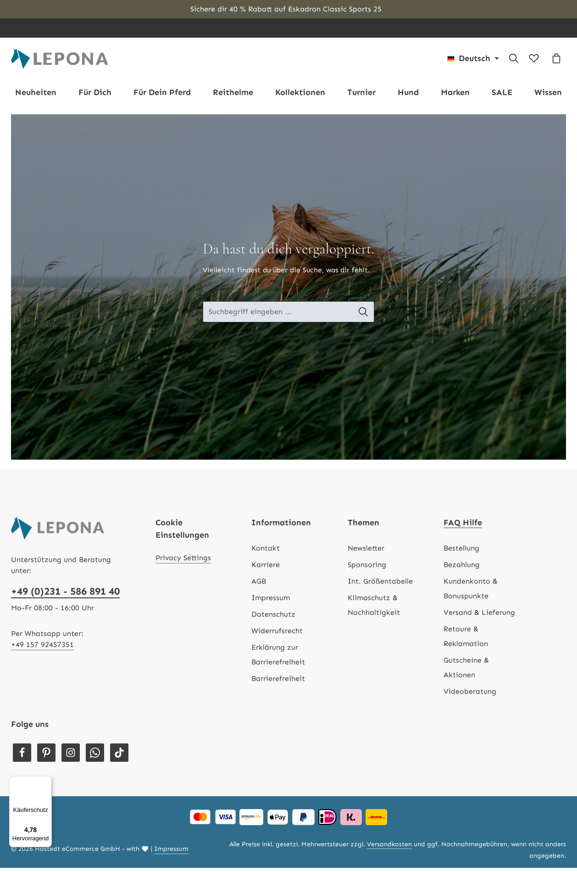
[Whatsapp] (95, 757)
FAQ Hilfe (463, 527)
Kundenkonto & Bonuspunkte (471, 592)
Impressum (270, 601)
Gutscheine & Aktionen (466, 671)
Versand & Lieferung (479, 616)
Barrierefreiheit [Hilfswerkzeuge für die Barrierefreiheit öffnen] (278, 682)
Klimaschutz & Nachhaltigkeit (374, 609)
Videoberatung (470, 695)
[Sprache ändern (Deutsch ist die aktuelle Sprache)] (473, 60)
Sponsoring (367, 568)
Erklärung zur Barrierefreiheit (278, 658)
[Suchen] (514, 60)
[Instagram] (70, 757)
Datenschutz (273, 618)
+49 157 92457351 (42, 648)
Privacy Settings (183, 561)
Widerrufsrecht (277, 634)
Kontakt (265, 552)
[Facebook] (22, 757)
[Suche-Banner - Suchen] (364, 316)
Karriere (265, 568)
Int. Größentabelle (380, 585)
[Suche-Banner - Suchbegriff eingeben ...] (278, 316)
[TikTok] (119, 757)
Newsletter (366, 552)
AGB (258, 585)
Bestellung (461, 552)
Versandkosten (389, 848)
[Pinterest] (46, 757)
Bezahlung (462, 568)
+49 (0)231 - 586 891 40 (65, 595)
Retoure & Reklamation (466, 640)
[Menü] (46, 781)
